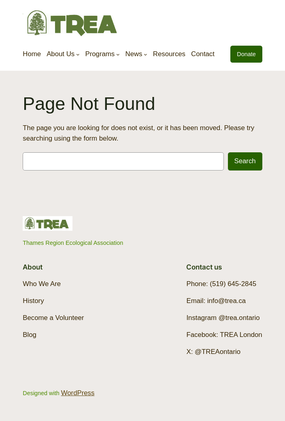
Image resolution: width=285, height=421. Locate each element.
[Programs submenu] (118, 54)
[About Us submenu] (78, 54)
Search (245, 161)
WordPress (78, 393)
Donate (246, 54)
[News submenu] (145, 54)
